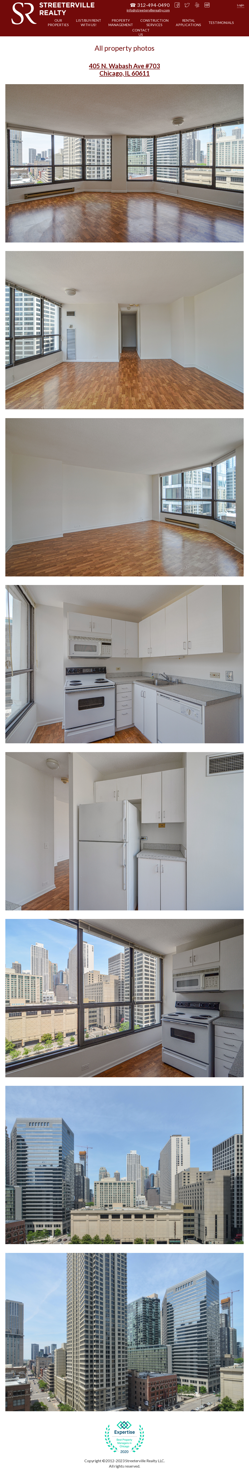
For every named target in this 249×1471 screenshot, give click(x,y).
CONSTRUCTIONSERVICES (154, 22)
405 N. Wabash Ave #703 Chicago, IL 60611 (124, 69)
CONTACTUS (141, 32)
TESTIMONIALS (221, 22)
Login (240, 5)
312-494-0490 (153, 5)
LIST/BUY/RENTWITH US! (88, 22)
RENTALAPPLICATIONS (188, 22)
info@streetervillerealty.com (148, 10)
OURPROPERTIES (58, 22)
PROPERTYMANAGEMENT (120, 22)
